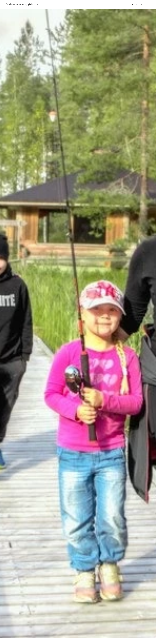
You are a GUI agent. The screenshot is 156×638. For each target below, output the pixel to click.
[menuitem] (128, 4)
